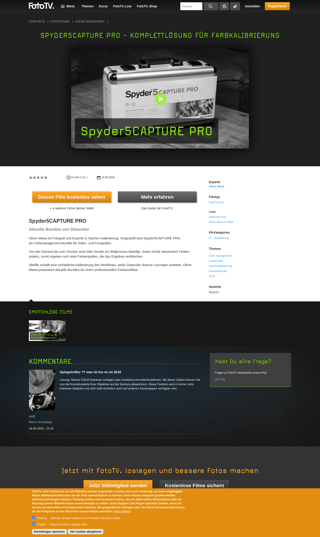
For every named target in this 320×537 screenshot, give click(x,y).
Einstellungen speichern (49, 531)
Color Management (90, 21)
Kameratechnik (218, 271)
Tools (212, 276)
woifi (32, 416)
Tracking (42, 518)
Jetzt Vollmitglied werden (118, 485)
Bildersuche (224, 6)
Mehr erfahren (157, 197)
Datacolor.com (217, 216)
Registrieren (277, 6)
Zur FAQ (220, 379)
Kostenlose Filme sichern (194, 485)
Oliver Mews (216, 186)
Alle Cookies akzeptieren (85, 531)
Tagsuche (235, 6)
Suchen (211, 6)
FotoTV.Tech (216, 202)
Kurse (103, 6)
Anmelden (252, 6)
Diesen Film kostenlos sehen (71, 197)
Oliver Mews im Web (221, 222)
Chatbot (41, 524)
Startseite (37, 21)
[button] (161, 99)
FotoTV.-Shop (147, 6)
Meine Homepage (40, 422)
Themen (88, 6)
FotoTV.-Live (122, 6)
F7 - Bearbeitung (219, 238)
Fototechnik (60, 21)
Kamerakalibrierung (220, 266)
